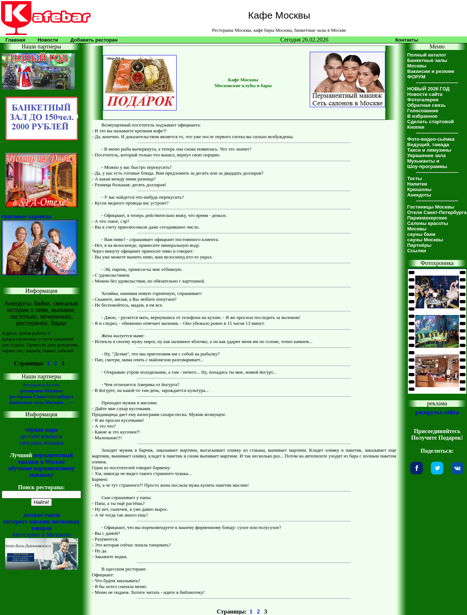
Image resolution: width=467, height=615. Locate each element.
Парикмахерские (427, 218)
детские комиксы (41, 436)
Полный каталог (426, 55)
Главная (15, 40)
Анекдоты (419, 195)
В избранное (422, 116)
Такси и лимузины (429, 150)
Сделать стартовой (430, 121)
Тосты (414, 178)
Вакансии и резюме (430, 71)
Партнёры (419, 245)
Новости (48, 40)
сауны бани (421, 234)
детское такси (41, 515)
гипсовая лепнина (41, 443)
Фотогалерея (423, 99)
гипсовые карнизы (26, 216)
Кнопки (415, 127)
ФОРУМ (416, 76)
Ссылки (416, 250)
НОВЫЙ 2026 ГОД (428, 89)
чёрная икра (41, 430)
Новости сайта (425, 94)
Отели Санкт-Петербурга (437, 212)
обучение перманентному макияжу (41, 471)
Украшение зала (426, 155)
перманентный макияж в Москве (45, 458)
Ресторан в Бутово (41, 385)
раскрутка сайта (437, 412)
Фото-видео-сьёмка (431, 139)
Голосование (423, 110)
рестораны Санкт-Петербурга (41, 396)
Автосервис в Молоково (41, 535)
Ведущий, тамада (428, 144)
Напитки (417, 184)
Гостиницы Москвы (430, 207)
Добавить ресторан (93, 40)
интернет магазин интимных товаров (41, 524)
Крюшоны (419, 189)
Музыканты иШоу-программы (427, 163)
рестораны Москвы (41, 390)
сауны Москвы (425, 239)
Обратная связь (426, 105)
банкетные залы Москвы (36, 402)
